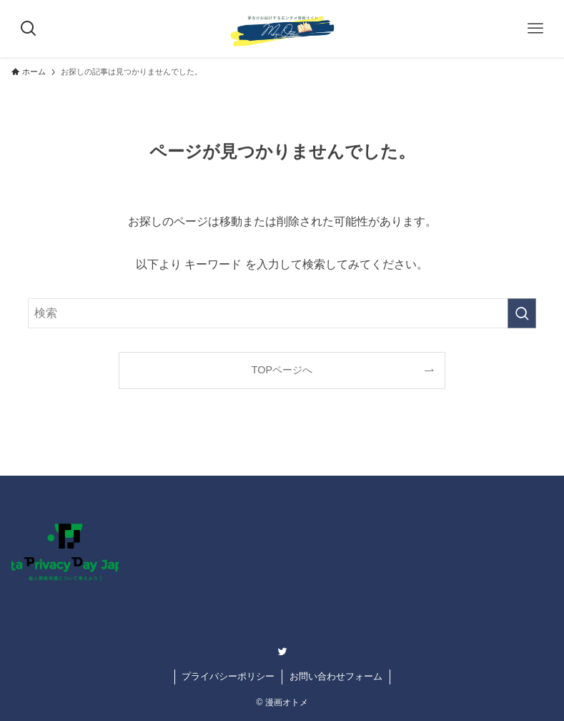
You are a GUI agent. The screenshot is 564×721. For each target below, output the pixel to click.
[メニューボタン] (535, 28)
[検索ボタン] (28, 28)
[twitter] (282, 651)
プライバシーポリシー (228, 676)
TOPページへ (282, 370)
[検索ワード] (281, 313)
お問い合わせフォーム (336, 676)
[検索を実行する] (522, 313)
